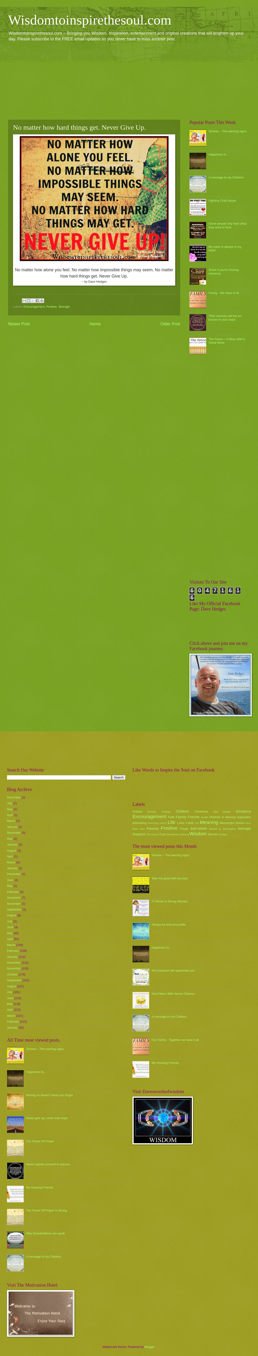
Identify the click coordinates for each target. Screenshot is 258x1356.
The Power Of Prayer (40, 1141)
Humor (214, 817)
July (9, 803)
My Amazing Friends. (40, 1187)
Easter (227, 811)
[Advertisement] (129, 80)
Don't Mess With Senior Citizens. (173, 993)
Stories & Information (222, 828)
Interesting (139, 823)
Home (95, 324)
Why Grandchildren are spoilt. (46, 1233)
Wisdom (198, 833)
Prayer (184, 828)
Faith (171, 817)
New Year (138, 828)
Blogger (150, 1347)
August (11, 850)
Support (138, 834)
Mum (248, 823)
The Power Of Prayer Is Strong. (47, 1210)
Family (181, 817)
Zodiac (223, 834)
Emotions (243, 811)
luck (197, 823)
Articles (137, 811)
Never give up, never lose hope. (47, 1118)
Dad (215, 811)
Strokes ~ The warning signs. (227, 131)
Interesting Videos (157, 823)
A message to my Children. (226, 177)
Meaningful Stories (232, 823)
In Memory (229, 817)
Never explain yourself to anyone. (48, 1164)
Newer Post (19, 324)
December (14, 797)
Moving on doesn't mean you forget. (49, 1095)
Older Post (170, 324)
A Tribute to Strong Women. (170, 901)
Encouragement (34, 306)
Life (171, 822)
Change (166, 811)
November (14, 903)
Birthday (152, 811)
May (10, 809)
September (14, 909)
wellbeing (184, 834)
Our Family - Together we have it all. (175, 1040)
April (10, 815)
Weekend (172, 834)
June (10, 880)
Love (189, 823)
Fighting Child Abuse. (222, 200)
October (12, 974)
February (13, 892)
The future (152, 834)
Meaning (209, 822)
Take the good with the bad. (170, 878)
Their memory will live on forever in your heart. (224, 317)
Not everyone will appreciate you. (174, 970)
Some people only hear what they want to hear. (227, 225)
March (11, 821)
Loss (181, 823)
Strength (64, 306)
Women (213, 834)
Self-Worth (198, 828)
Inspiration (244, 817)
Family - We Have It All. (224, 293)
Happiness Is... (218, 154)
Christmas (201, 811)
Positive (51, 306)
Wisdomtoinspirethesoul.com (90, 20)
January (12, 827)
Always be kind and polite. (169, 924)
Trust (162, 834)
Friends (194, 817)
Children (182, 811)
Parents (152, 828)
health (204, 817)
